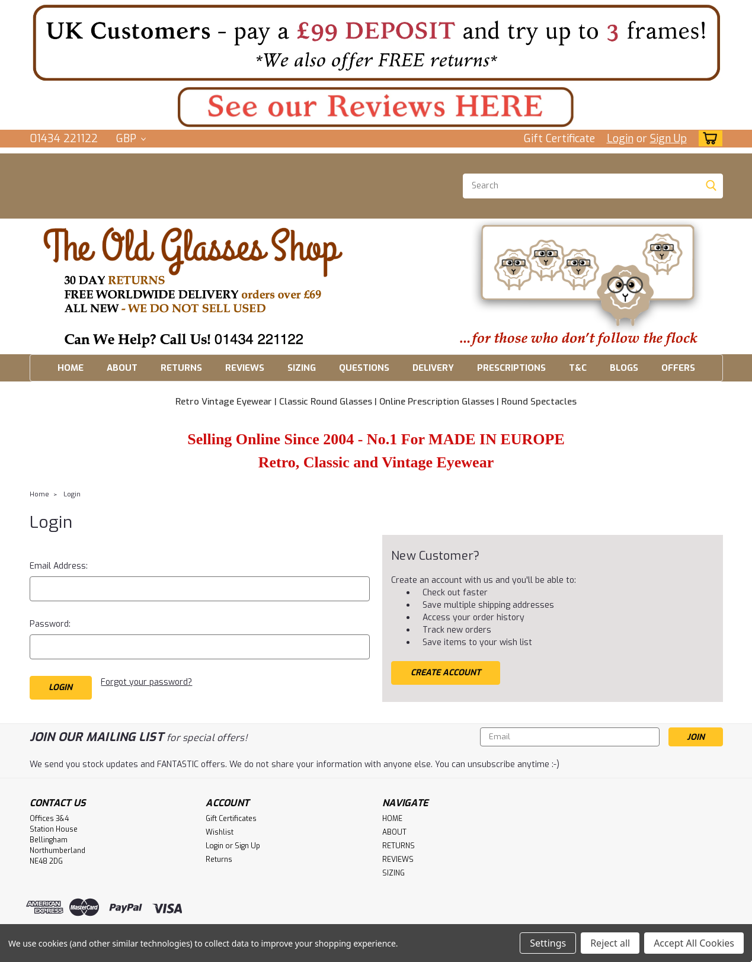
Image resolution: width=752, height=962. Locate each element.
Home (39, 494)
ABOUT (122, 368)
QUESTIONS (364, 368)
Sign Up (668, 139)
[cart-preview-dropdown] (708, 138)
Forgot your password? (146, 682)
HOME (70, 368)
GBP (131, 139)
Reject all (610, 943)
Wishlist (219, 832)
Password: (50, 624)
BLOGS (624, 368)
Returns (219, 859)
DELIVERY (433, 368)
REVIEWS (244, 368)
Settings (548, 943)
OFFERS (678, 368)
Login (620, 139)
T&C (578, 368)
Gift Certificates (231, 818)
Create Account (446, 672)
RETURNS (181, 368)
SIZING (301, 368)
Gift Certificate (559, 139)
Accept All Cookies (694, 943)
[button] (376, 42)
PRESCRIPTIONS (511, 368)
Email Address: (59, 566)
